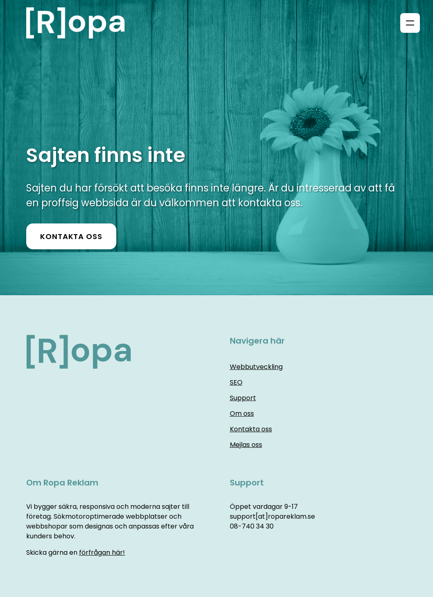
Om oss (242, 413)
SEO (236, 382)
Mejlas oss (246, 444)
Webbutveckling (256, 366)
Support (243, 398)
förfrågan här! (102, 552)
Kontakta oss (71, 236)
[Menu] (410, 23)
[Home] (78, 23)
